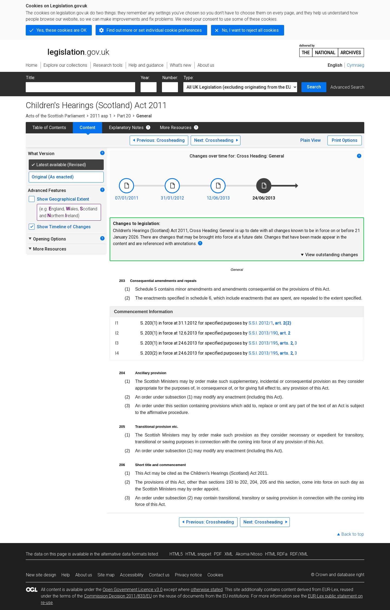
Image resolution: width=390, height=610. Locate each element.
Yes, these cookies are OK (61, 30)
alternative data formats (124, 554)
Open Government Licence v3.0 (132, 589)
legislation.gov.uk (67, 50)
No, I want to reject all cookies (250, 30)
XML (229, 554)
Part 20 (124, 115)
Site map (106, 574)
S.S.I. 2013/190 (263, 333)
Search (314, 86)
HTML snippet (198, 554)
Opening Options (47, 239)
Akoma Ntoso (249, 554)
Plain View (310, 140)
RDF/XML (299, 554)
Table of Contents (49, 127)
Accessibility (132, 574)
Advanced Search (347, 87)
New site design (41, 574)
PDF (218, 554)
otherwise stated (207, 589)
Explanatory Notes (126, 127)
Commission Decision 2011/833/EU (118, 596)
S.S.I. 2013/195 (263, 343)
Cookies (215, 574)
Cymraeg (355, 65)
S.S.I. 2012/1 (261, 323)
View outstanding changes (329, 254)
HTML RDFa (276, 554)
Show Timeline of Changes (64, 226)
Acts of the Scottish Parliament (55, 115)
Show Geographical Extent (63, 199)
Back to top (353, 534)
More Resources (175, 127)
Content (87, 127)
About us (83, 574)
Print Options (345, 140)
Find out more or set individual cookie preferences (154, 30)
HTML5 (176, 554)
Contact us (159, 574)
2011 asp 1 (101, 115)
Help (65, 574)
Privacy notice (188, 574)
